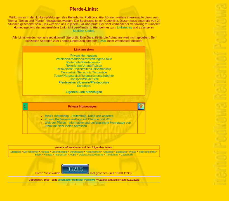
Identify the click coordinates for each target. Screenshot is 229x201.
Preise (132, 151)
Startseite (15, 151)
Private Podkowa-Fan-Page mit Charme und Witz (78, 119)
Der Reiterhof (31, 151)
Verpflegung (76, 151)
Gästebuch (127, 154)
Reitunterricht (93, 151)
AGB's (72, 154)
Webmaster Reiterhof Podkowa (76, 179)
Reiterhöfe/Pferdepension (84, 62)
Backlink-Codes (83, 30)
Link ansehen (84, 49)
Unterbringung (59, 151)
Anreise (45, 151)
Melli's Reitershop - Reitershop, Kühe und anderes (79, 116)
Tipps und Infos (147, 151)
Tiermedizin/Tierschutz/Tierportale (84, 72)
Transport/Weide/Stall (83, 79)
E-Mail (102, 40)
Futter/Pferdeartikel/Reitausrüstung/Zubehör (84, 75)
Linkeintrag (124, 27)
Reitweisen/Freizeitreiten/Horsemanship (84, 69)
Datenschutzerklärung (91, 154)
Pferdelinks (112, 154)
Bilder (38, 154)
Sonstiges (84, 85)
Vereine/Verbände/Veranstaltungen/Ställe (84, 59)
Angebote (108, 151)
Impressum (61, 154)
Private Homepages (84, 55)
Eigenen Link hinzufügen (84, 92)
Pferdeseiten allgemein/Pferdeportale (83, 82)
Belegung (121, 151)
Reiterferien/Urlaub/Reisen (84, 65)
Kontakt (48, 154)
